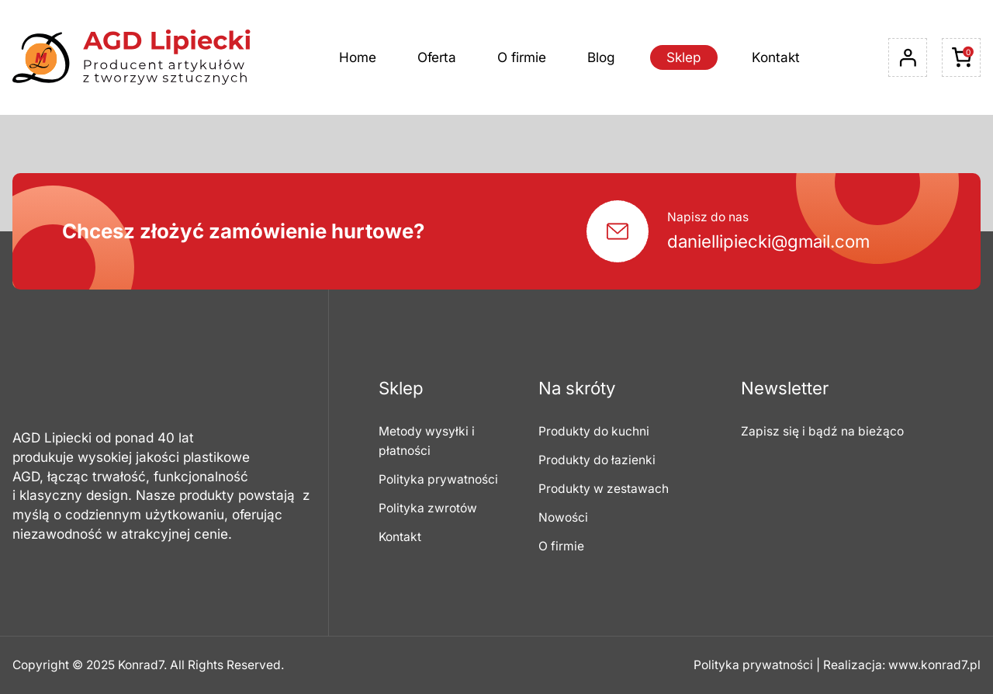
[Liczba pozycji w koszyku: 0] (961, 57)
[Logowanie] (907, 57)
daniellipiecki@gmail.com (768, 241)
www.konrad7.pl (934, 665)
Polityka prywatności (753, 665)
